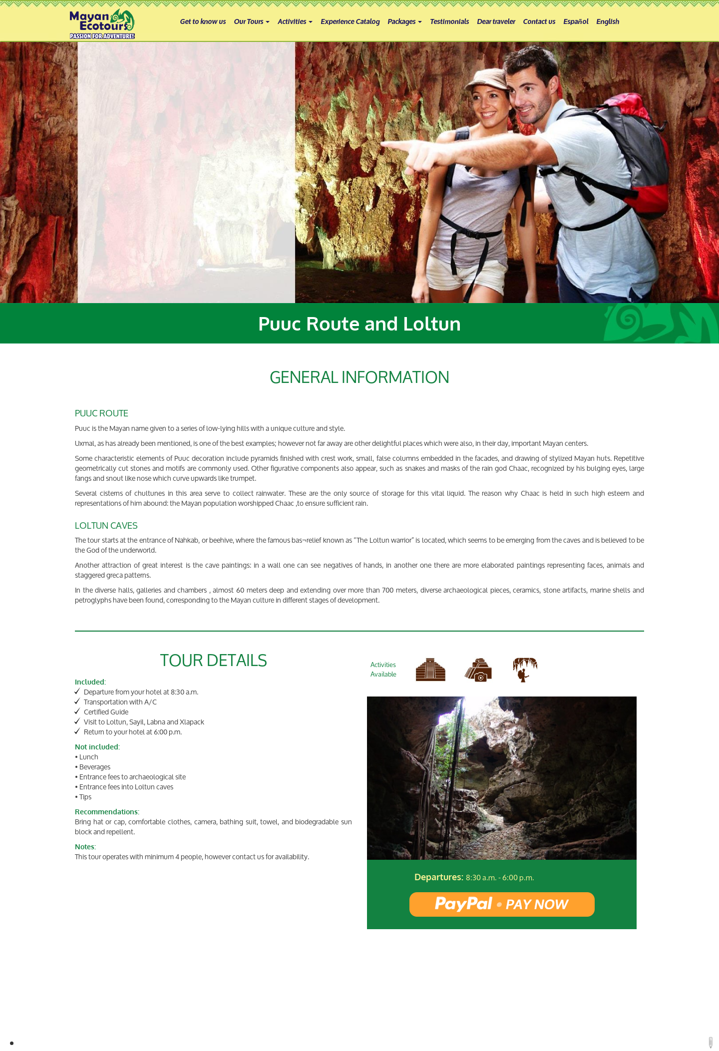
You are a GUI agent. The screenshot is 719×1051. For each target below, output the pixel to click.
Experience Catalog (350, 20)
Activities (295, 20)
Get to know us (203, 20)
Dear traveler (496, 20)
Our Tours (252, 20)
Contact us (539, 20)
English (607, 20)
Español (575, 20)
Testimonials (449, 20)
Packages (404, 20)
